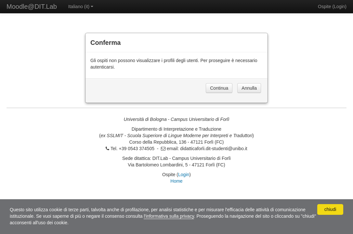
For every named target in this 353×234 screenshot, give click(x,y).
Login (339, 6)
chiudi (330, 209)
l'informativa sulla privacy (169, 216)
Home (176, 181)
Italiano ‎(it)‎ (80, 6)
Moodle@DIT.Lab (32, 6)
